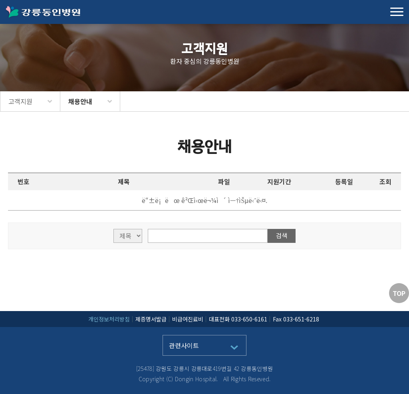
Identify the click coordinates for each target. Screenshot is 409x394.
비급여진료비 (187, 319)
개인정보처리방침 (109, 319)
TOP (399, 293)
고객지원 (20, 101)
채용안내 (80, 101)
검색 (282, 235)
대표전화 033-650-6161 (238, 319)
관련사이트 (184, 345)
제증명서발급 (151, 319)
